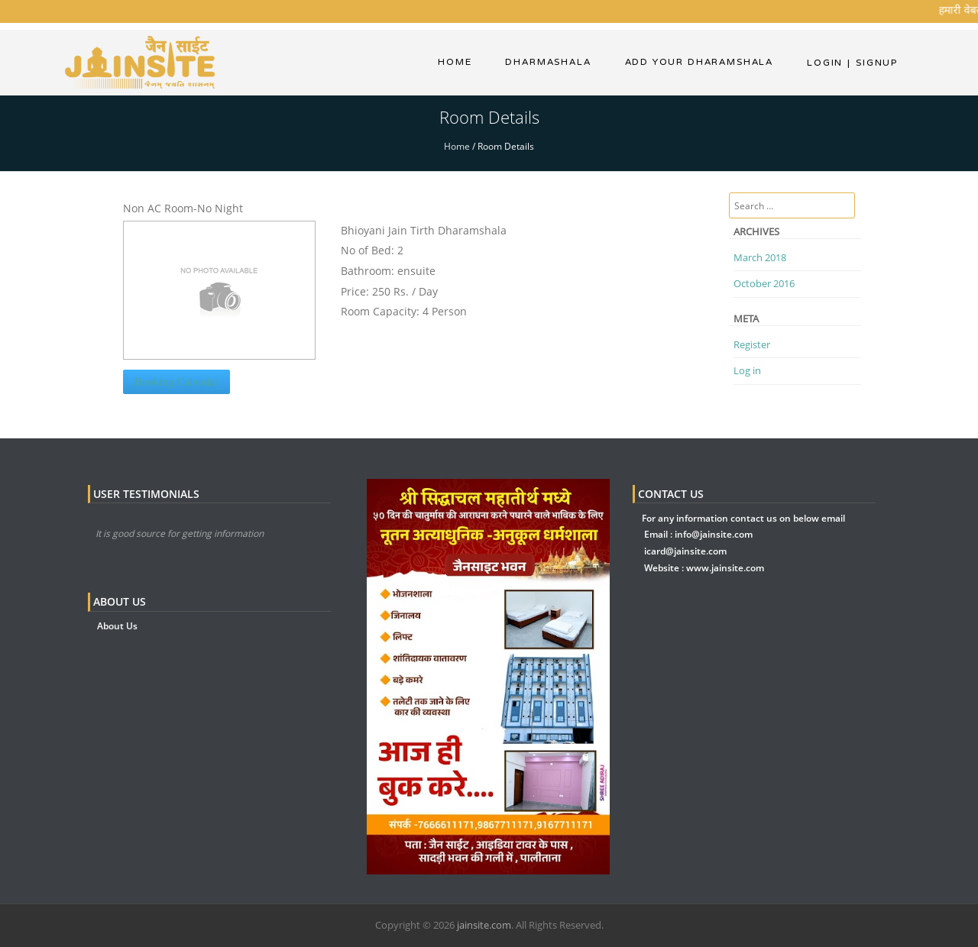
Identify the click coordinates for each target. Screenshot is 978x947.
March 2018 (760, 257)
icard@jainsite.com (685, 551)
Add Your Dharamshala (698, 62)
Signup (872, 62)
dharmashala (548, 62)
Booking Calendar (176, 382)
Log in (747, 370)
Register (752, 344)
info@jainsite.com (714, 534)
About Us (117, 625)
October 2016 (764, 283)
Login (825, 62)
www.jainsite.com (725, 567)
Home (454, 62)
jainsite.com (484, 925)
